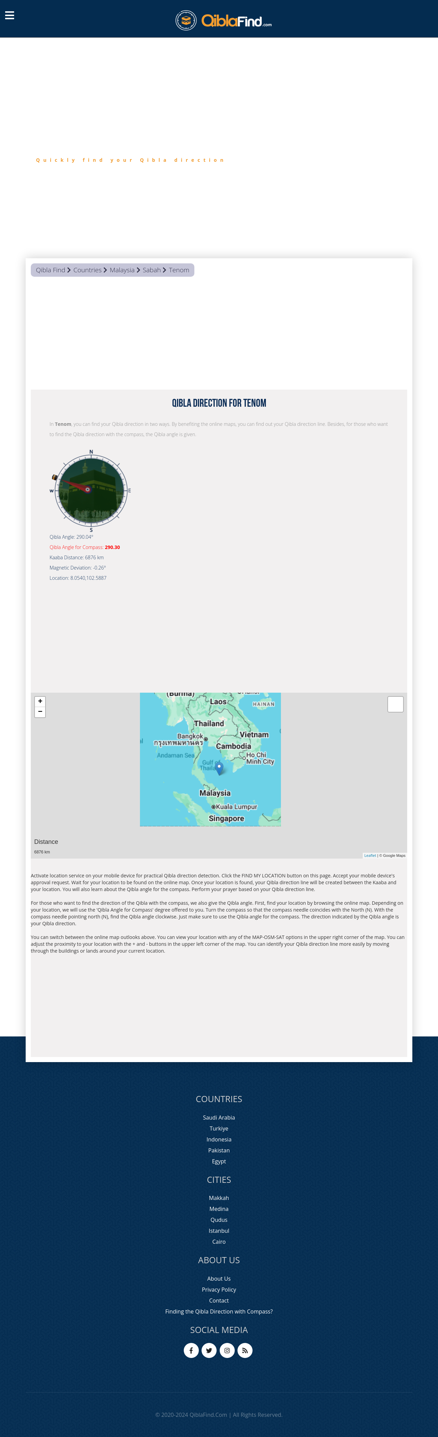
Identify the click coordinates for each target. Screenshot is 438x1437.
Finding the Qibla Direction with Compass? (219, 1311)
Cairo (219, 1241)
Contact (219, 1300)
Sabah (152, 269)
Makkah (219, 1198)
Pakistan (219, 1150)
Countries (87, 269)
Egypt (219, 1161)
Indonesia (218, 1139)
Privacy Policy (219, 1289)
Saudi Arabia (219, 1117)
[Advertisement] (219, 335)
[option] (219, 148)
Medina (219, 1209)
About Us (219, 1278)
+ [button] (40, 702)
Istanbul (219, 1230)
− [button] (40, 712)
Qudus (218, 1220)
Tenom (179, 269)
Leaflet (370, 855)
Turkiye (219, 1128)
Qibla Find (50, 269)
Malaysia (122, 269)
